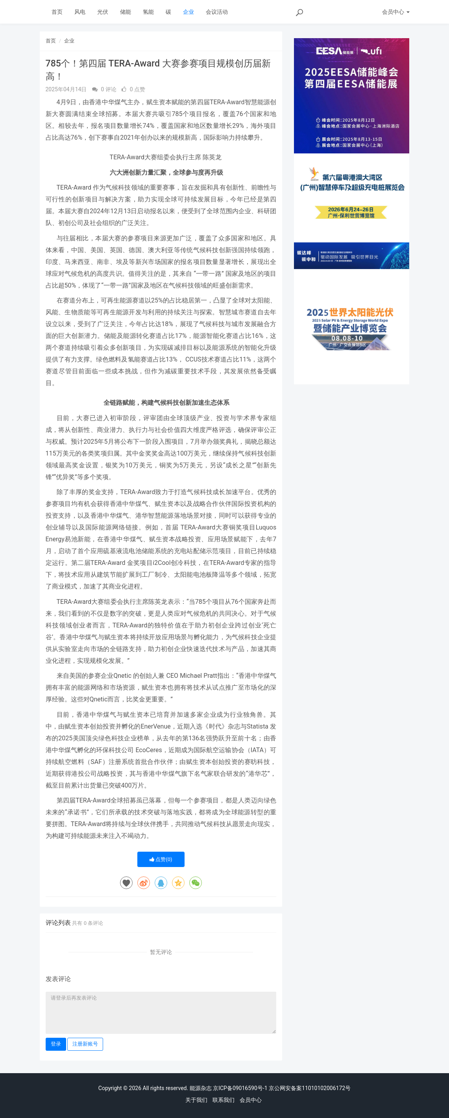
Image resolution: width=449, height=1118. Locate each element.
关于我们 (196, 1100)
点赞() (161, 859)
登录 (56, 1044)
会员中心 (251, 1100)
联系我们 (223, 1100)
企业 (188, 12)
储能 (125, 12)
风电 (79, 12)
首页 (57, 12)
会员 (395, 12)
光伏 (102, 12)
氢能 (148, 12)
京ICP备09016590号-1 (240, 1088)
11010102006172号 (326, 1088)
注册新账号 (85, 1044)
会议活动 (217, 12)
